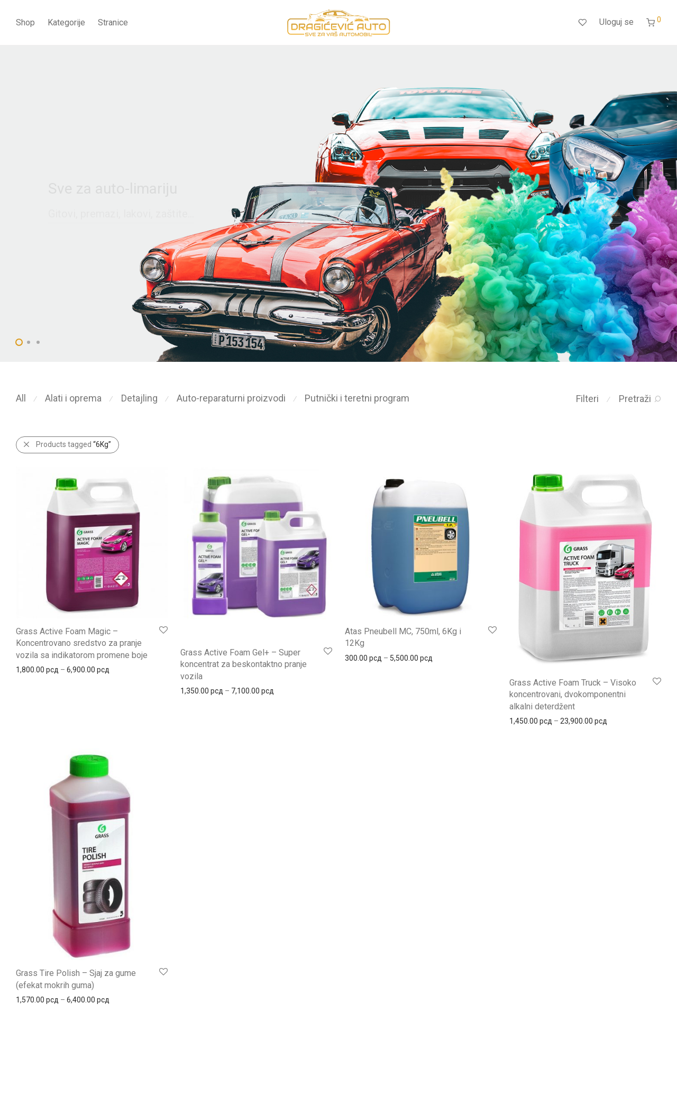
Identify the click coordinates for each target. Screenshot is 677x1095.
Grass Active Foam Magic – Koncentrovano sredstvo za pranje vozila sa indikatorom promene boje (82, 643)
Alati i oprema (73, 398)
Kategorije (66, 22)
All (21, 398)
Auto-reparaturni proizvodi (231, 398)
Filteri (587, 398)
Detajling (139, 398)
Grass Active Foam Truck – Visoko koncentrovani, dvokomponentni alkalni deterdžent (572, 694)
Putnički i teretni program (357, 398)
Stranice (113, 22)
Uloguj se (616, 22)
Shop (25, 22)
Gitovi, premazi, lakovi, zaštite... (121, 213)
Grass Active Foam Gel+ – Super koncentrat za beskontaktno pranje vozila (243, 664)
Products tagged (73, 444)
